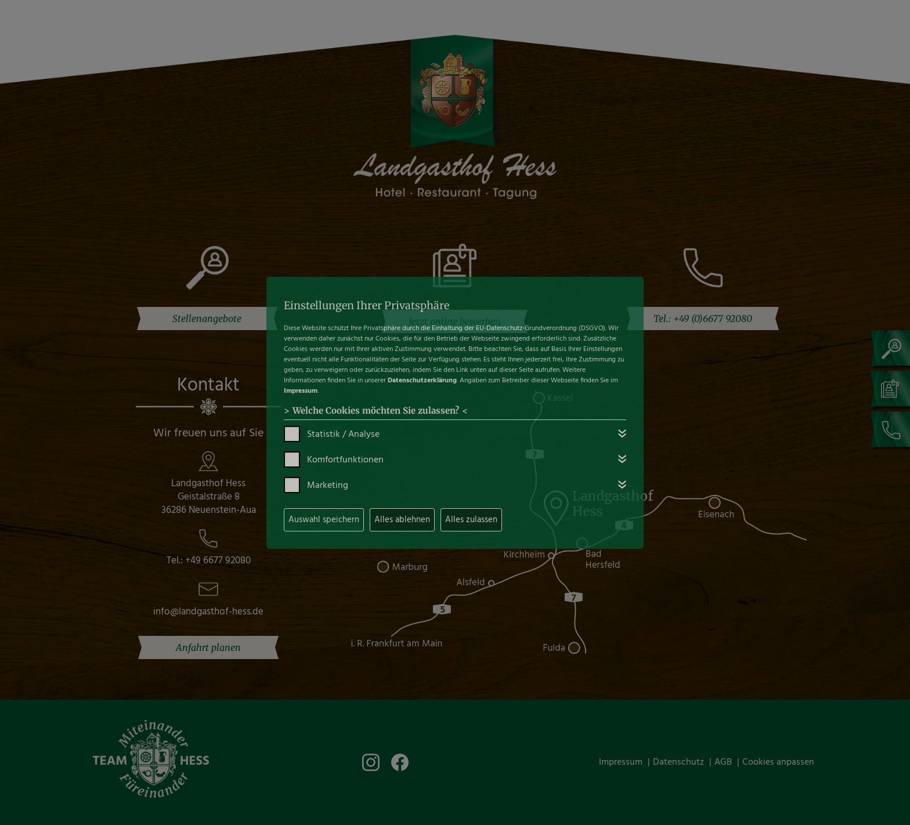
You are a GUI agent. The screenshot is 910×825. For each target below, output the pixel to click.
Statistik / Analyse (343, 434)
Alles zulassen (471, 520)
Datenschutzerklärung (422, 380)
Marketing (327, 485)
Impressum (300, 391)
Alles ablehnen (402, 520)
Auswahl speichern (323, 520)
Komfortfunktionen (345, 460)
